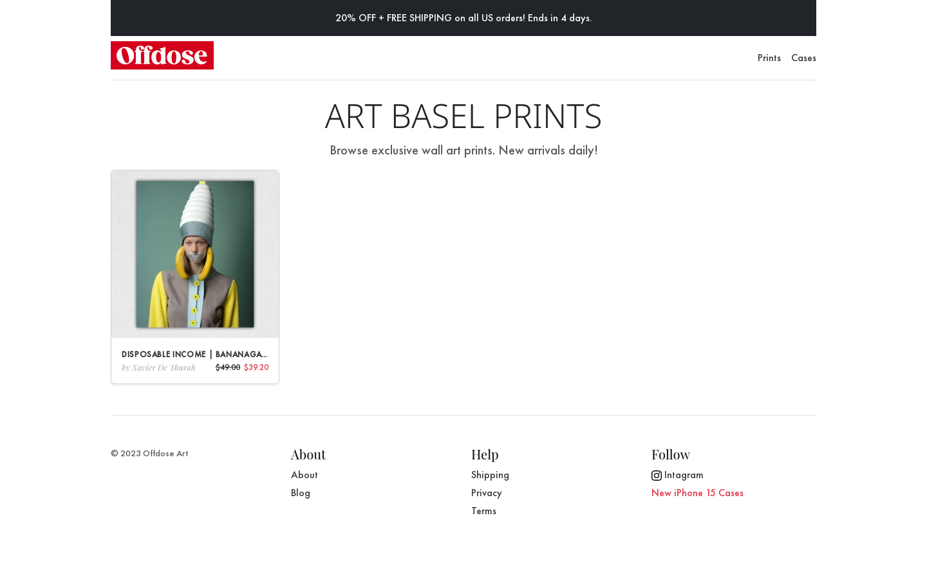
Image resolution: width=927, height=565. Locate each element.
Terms (483, 510)
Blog (300, 492)
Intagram (677, 474)
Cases (803, 57)
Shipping (490, 474)
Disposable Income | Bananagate (196, 354)
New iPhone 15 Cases (697, 492)
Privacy (486, 492)
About (304, 474)
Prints (769, 57)
